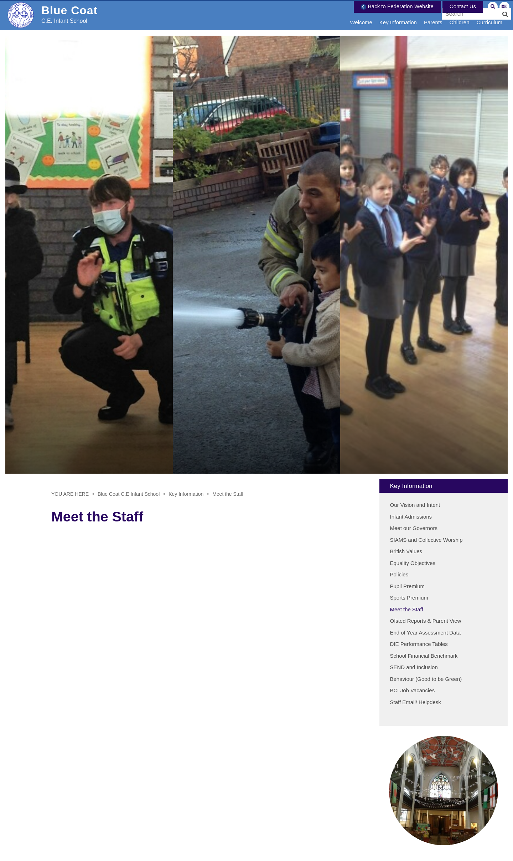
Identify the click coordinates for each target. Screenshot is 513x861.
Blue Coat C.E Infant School (129, 494)
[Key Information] (398, 15)
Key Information (186, 494)
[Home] (59, 19)
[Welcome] (361, 15)
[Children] (459, 15)
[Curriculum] (489, 15)
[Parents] (433, 15)
